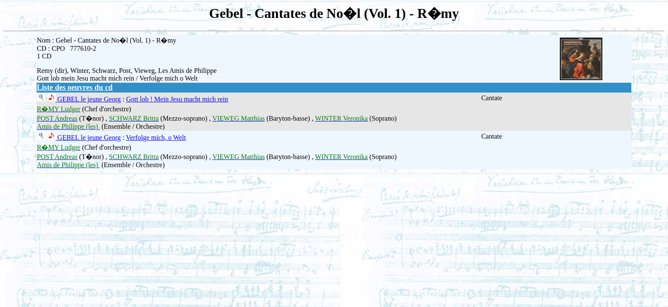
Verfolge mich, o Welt (156, 137)
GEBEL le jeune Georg (88, 99)
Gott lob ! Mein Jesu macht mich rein (177, 99)
